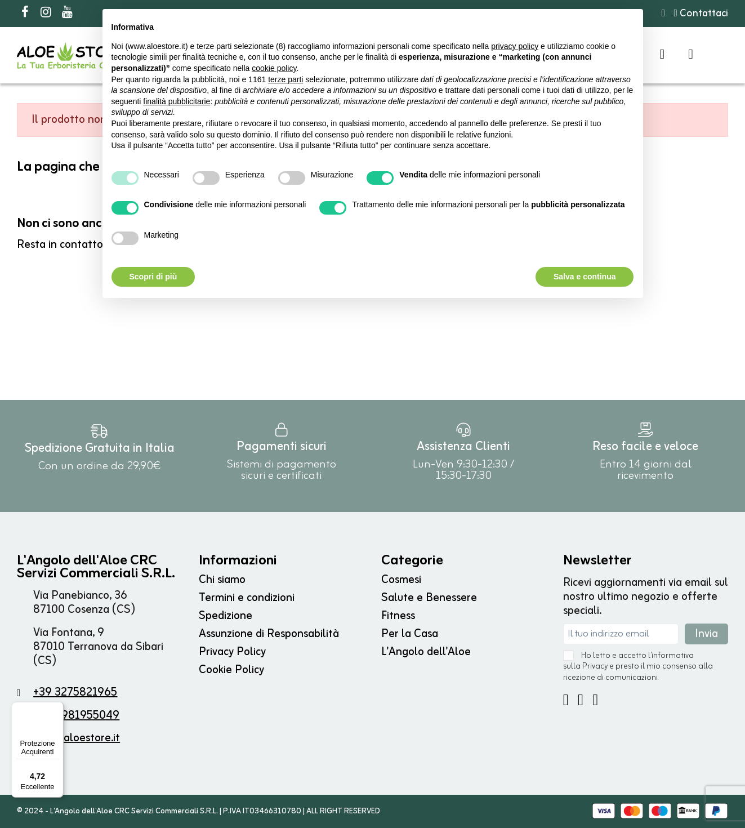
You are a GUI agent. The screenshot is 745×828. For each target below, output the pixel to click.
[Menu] (57, 708)
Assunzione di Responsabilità (269, 634)
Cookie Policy (231, 670)
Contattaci (700, 13)
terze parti (285, 79)
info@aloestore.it (77, 738)
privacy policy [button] (514, 46)
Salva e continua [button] (584, 276)
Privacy (595, 667)
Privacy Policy (232, 652)
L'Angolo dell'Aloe (426, 652)
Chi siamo (222, 580)
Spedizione (225, 616)
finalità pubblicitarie (176, 101)
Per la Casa (409, 634)
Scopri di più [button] (153, 276)
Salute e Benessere (429, 598)
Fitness (398, 616)
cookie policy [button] (274, 68)
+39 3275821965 (75, 692)
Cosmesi (401, 580)
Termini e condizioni (247, 598)
